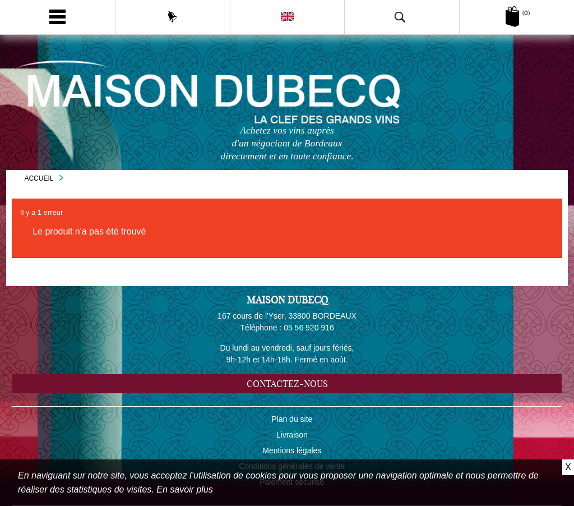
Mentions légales (291, 450)
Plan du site (291, 419)
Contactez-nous (287, 383)
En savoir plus (184, 489)
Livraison (292, 434)
